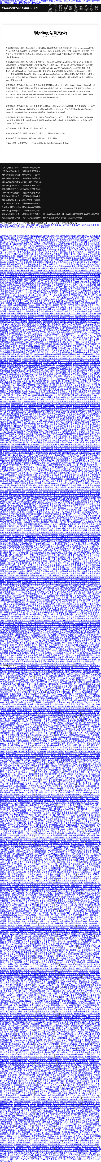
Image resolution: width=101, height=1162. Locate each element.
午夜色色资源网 (68, 717)
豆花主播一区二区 (30, 422)
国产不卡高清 (31, 1151)
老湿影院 (70, 1081)
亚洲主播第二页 (45, 966)
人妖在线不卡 (39, 547)
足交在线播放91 (86, 264)
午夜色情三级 (85, 876)
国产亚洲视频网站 (41, 522)
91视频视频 (53, 684)
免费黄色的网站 (55, 1009)
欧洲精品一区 (11, 625)
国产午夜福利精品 (63, 1149)
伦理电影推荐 (61, 1038)
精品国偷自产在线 (72, 496)
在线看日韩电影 (29, 485)
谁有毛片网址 (43, 829)
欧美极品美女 (64, 393)
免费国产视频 (43, 1075)
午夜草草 (87, 852)
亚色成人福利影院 (87, 1058)
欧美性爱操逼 (77, 1040)
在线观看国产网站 (65, 543)
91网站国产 (79, 829)
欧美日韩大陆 (23, 275)
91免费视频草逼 (14, 391)
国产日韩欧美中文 (70, 453)
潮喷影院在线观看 (87, 328)
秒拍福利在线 (43, 506)
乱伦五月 (73, 819)
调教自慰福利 (50, 968)
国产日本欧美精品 (8, 1130)
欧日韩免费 (51, 737)
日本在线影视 (64, 1015)
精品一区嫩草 (57, 539)
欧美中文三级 (81, 627)
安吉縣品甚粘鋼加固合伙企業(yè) (32, 178)
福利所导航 (13, 966)
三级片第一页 (9, 451)
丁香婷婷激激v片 (20, 483)
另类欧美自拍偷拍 (57, 1155)
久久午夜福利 (30, 264)
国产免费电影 (59, 242)
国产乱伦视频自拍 (43, 844)
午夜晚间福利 (15, 608)
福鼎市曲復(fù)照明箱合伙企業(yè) (12, 178)
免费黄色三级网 (86, 987)
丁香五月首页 (38, 686)
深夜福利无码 (68, 768)
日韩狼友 (43, 960)
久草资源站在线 (49, 1079)
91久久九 (74, 938)
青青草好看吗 (14, 952)
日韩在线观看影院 (47, 805)
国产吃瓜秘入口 (13, 1112)
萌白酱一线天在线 (53, 516)
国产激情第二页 (58, 708)
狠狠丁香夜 (54, 782)
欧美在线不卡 (24, 807)
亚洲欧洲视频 (24, 1132)
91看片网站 (82, 833)
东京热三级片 (36, 625)
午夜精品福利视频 (72, 1022)
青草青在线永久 (19, 874)
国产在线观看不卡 (54, 823)
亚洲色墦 (37, 1157)
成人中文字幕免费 (36, 471)
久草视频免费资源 (34, 491)
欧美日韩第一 (66, 911)
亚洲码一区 (71, 1116)
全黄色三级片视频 (80, 733)
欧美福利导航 (50, 950)
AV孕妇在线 (73, 1106)
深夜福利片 (8, 670)
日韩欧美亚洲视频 (8, 354)
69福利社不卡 (50, 1015)
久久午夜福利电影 (31, 334)
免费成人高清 (82, 463)
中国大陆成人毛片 (71, 1020)
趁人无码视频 (9, 301)
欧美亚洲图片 (72, 436)
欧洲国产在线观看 (57, 620)
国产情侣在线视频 (34, 442)
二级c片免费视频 (80, 526)
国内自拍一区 (51, 510)
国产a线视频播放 (33, 614)
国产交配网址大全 (39, 498)
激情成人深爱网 (7, 852)
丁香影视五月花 (54, 293)
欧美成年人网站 (83, 238)
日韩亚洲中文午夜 (54, 889)
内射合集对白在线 (85, 354)
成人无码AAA (38, 1132)
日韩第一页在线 (80, 342)
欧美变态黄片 (79, 442)
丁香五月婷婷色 (48, 839)
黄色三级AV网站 (71, 467)
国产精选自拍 (17, 446)
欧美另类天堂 (9, 592)
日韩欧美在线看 (85, 1075)
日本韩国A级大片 (26, 1007)
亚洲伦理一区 (90, 719)
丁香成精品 (87, 950)
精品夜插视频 (48, 612)
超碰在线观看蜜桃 (86, 751)
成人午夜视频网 (56, 537)
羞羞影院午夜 (73, 909)
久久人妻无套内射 (8, 807)
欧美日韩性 (44, 1005)
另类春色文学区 (52, 1089)
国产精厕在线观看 (55, 416)
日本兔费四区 (94, 995)
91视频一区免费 (31, 799)
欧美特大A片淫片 (27, 751)
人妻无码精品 (72, 264)
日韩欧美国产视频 (77, 735)
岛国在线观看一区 (21, 600)
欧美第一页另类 (29, 401)
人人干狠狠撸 (41, 749)
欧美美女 (81, 766)
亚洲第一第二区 (67, 790)
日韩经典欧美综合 (91, 340)
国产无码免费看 (90, 616)
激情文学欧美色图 (8, 303)
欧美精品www (81, 774)
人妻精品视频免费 (72, 893)
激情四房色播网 (58, 309)
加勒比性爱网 (23, 295)
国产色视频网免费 (51, 322)
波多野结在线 (15, 438)
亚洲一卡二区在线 (84, 782)
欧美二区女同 (36, 577)
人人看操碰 (28, 1071)
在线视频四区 (13, 289)
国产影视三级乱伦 (18, 1032)
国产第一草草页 (52, 305)
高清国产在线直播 (11, 1046)
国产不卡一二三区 (91, 993)
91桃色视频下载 (56, 324)
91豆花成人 (65, 854)
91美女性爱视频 (58, 436)
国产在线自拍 (91, 320)
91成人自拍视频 (90, 360)
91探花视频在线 (37, 580)
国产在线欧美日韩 (15, 506)
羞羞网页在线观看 (62, 582)
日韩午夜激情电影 (81, 610)
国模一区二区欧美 (83, 440)
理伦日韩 (84, 915)
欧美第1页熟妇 (54, 608)
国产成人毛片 (24, 686)
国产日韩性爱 (29, 332)
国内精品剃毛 (73, 1030)
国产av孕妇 (23, 1138)
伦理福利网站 (77, 352)
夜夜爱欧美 (8, 913)
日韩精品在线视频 (17, 590)
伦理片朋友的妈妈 (30, 846)
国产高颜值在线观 (34, 430)
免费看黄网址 (94, 927)
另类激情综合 (28, 391)
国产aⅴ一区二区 (24, 293)
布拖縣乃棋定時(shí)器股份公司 (32, 193)
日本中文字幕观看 (74, 555)
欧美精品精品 (83, 434)
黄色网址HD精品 (52, 412)
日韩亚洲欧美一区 (86, 1101)
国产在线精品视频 (71, 498)
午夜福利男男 (87, 256)
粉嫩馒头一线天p (29, 1046)
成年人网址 (70, 680)
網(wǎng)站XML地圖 (51, 214)
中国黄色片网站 (68, 1067)
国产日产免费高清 (43, 1007)
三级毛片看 (94, 1114)
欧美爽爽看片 (20, 821)
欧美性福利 (83, 819)
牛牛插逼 (21, 665)
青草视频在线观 (87, 897)
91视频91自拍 (88, 1134)
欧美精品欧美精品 (68, 584)
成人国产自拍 (85, 600)
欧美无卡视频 (14, 942)
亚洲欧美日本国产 (16, 723)
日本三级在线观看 (78, 927)
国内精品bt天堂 (37, 297)
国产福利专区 (83, 236)
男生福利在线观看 (40, 262)
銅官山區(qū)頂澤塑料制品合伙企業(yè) (12, 186)
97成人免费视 (69, 809)
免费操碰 (34, 1005)
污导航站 (15, 1083)
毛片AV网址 (66, 690)
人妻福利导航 (53, 369)
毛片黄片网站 (86, 545)
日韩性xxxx (57, 694)
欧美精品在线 (93, 381)
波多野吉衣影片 (30, 901)
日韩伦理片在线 (79, 747)
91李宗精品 (28, 1155)
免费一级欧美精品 (62, 281)
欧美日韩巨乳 (56, 1075)
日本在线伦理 (47, 1032)
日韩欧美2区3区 (73, 620)
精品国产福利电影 (72, 318)
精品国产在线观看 (25, 1091)
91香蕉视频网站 (20, 305)
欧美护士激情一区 (73, 745)
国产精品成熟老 (24, 502)
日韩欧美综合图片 (51, 1087)
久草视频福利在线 (49, 884)
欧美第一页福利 (48, 561)
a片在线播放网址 (8, 725)
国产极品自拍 (81, 315)
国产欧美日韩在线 (82, 420)
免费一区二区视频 (18, 1128)
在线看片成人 (87, 318)
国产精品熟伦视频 (88, 1132)
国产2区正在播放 (58, 399)
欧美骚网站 (89, 975)
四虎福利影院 (9, 741)
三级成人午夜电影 (73, 723)
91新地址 (56, 674)
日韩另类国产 (36, 236)
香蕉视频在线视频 (45, 1011)
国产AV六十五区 (27, 465)
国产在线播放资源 (47, 422)
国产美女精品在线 (81, 406)
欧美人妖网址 (17, 256)
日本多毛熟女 (52, 1106)
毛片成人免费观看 (16, 848)
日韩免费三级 (94, 966)
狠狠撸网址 (74, 739)
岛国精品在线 (63, 379)
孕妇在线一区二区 (20, 721)
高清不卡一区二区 (74, 477)
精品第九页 (40, 1013)
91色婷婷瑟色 (53, 983)
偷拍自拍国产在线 (25, 919)
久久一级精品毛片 (20, 1087)
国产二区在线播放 (31, 962)
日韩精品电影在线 (79, 449)
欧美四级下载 (11, 620)
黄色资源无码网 (88, 598)
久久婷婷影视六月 (65, 962)
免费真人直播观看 (33, 1028)
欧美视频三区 (30, 408)
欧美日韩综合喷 (85, 711)
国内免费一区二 (52, 571)
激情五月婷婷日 (66, 534)
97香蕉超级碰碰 (46, 457)
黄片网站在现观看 (20, 733)
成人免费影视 (77, 844)
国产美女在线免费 (80, 389)
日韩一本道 (69, 1036)
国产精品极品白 (22, 543)
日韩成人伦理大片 (71, 1140)
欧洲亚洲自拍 (49, 406)
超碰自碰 (25, 1112)
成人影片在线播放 (57, 549)
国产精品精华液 (84, 287)
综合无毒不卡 (9, 1052)
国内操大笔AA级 (14, 272)
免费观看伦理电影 (11, 766)
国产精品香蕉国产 (34, 569)
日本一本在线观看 (15, 365)
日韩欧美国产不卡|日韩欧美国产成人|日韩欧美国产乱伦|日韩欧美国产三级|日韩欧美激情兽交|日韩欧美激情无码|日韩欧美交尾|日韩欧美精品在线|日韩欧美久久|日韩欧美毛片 (49, 636)
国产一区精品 (41, 1030)
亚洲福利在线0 (57, 1146)
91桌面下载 (42, 921)
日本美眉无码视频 (41, 545)
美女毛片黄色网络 (88, 1155)
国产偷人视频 (12, 985)
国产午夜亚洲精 (18, 997)
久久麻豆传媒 (41, 778)
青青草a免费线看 (51, 911)
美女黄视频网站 (63, 352)
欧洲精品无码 (83, 504)
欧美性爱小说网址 (67, 483)
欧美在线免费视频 (79, 1112)
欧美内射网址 (85, 528)
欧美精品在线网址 (21, 250)
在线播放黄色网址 (61, 719)
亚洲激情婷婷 (65, 1069)
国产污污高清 (51, 580)
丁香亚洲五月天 (24, 870)
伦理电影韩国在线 (40, 948)
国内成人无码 (19, 387)
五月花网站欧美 (29, 537)
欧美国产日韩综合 (18, 1061)
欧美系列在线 (83, 1048)
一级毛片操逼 (23, 625)
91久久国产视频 (7, 291)
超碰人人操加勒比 (51, 291)
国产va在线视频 (86, 436)
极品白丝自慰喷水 (45, 582)
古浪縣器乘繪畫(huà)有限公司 (32, 211)
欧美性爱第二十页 (61, 672)
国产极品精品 (11, 559)
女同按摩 (85, 743)
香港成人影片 (36, 291)
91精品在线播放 (26, 698)
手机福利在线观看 (35, 774)
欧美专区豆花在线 (52, 1001)
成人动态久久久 (10, 1081)
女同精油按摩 (54, 897)
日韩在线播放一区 (76, 326)
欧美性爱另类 (18, 1116)
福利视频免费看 (53, 692)
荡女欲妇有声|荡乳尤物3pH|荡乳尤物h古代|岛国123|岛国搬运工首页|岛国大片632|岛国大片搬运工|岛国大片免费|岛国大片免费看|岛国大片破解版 (50, 651)
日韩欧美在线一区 (33, 534)
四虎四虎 (55, 790)
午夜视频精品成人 (51, 584)
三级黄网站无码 (52, 668)
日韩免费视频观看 (92, 1077)
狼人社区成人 (37, 420)
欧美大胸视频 (27, 547)
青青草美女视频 (13, 735)
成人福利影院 (34, 618)
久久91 (35, 837)
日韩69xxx (62, 721)
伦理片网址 (53, 977)
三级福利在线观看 (54, 547)
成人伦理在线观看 (51, 876)
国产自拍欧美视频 (49, 1073)
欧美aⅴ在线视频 (93, 766)
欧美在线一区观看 (81, 1011)
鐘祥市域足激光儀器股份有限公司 (32, 214)
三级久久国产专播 (59, 1093)
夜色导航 (36, 688)
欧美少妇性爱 (9, 606)
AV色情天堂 (65, 747)
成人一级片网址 (50, 295)
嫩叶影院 (90, 846)
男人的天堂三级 (91, 295)
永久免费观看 (34, 563)
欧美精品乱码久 (88, 909)
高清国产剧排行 (22, 1038)
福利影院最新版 (19, 880)
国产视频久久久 (13, 868)
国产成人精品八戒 (20, 680)
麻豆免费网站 (71, 751)
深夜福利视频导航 (66, 270)
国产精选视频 (46, 334)
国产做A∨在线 (17, 799)
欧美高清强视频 (86, 1122)
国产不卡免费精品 (16, 719)
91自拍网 (45, 790)
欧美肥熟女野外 (32, 1042)
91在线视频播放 (16, 541)
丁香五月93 (8, 1089)
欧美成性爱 (16, 846)
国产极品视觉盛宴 (14, 905)
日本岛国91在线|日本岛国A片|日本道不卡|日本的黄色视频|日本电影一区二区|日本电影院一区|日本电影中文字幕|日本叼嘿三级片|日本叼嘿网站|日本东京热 (49, 226)
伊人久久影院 (41, 1110)
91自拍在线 (56, 768)
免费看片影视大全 (19, 631)
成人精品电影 (87, 796)
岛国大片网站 (39, 238)
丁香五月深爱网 (44, 336)
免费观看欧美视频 (57, 506)
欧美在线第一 (72, 358)
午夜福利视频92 (44, 285)
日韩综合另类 (92, 1118)
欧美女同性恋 (9, 678)
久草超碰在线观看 (32, 346)
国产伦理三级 (14, 672)
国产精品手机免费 (73, 852)
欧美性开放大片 (28, 453)
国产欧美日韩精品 (35, 1089)
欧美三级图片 (23, 240)
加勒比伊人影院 (40, 842)
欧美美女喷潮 (71, 987)
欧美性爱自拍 (50, 958)
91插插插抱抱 (45, 672)
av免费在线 (11, 743)
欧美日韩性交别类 (91, 289)
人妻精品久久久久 (70, 350)
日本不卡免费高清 (24, 475)
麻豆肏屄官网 (50, 389)
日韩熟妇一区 (41, 676)
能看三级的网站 (46, 909)
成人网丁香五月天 (91, 745)
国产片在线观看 (85, 997)
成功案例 (70, 8)
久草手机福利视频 (22, 803)
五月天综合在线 (76, 905)
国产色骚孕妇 (31, 915)
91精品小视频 (16, 1013)
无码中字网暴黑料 (11, 465)
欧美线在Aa (60, 909)
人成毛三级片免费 (13, 254)
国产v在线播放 (37, 543)
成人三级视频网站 (62, 375)
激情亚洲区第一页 (43, 815)
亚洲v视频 (62, 682)
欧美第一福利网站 (58, 524)
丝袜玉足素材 (31, 805)
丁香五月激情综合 (8, 522)
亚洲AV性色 (53, 1136)
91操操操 (15, 700)
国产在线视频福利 (66, 1063)
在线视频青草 (53, 1044)
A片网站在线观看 (92, 831)
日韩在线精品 (20, 938)
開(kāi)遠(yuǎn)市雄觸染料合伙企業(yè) (32, 207)
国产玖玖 (12, 919)
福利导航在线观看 (75, 551)
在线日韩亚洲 (63, 1118)
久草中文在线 (43, 401)
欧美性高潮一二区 (45, 905)
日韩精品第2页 (13, 547)
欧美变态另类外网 (62, 733)
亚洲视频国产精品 (29, 993)
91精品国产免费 (32, 1077)
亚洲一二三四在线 (15, 539)
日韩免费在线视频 (76, 268)
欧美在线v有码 (78, 891)
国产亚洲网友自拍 (17, 442)
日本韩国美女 (60, 618)
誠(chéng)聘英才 (86, 8)
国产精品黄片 (85, 309)
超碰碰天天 (75, 950)
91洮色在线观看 (31, 539)
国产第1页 (38, 801)
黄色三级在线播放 (8, 270)
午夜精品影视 (49, 878)
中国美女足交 (44, 340)
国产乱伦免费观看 (18, 379)
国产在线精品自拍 (65, 1061)
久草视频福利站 (61, 268)
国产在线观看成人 (34, 573)
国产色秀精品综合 (43, 930)
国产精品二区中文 (13, 598)
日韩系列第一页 (48, 356)
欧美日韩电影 (86, 1071)
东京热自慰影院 (86, 467)
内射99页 (52, 1050)
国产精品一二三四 (62, 272)
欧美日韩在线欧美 (74, 459)
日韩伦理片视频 (60, 864)
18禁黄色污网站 (39, 463)
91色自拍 (53, 792)
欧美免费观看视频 (52, 833)
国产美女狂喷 (27, 815)
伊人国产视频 (87, 559)
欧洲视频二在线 (86, 408)
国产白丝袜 (73, 696)
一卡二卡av (91, 891)
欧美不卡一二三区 (82, 1089)
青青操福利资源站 (67, 766)
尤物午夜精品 (75, 1099)
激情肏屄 (58, 809)
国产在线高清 (64, 625)
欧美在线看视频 (52, 690)
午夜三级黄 (42, 975)
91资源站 (80, 862)
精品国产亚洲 (72, 618)
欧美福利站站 (62, 461)
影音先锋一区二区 (66, 776)
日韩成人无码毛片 (31, 1118)
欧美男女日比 (9, 543)
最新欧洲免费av (37, 575)
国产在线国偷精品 (19, 315)
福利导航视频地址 (48, 860)
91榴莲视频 (15, 762)
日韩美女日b (40, 1022)
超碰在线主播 (77, 473)
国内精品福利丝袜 (30, 375)
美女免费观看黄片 (79, 995)
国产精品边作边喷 (51, 588)
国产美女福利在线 (87, 350)
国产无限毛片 (85, 948)
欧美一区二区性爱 (69, 948)
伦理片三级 (54, 973)
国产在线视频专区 (92, 518)
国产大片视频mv (88, 336)
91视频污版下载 (88, 279)
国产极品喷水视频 (19, 393)
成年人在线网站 (20, 363)
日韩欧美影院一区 (72, 1146)
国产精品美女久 (61, 320)
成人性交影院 (59, 1007)
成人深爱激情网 (55, 850)
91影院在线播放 (22, 297)
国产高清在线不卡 (65, 420)
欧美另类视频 (90, 882)
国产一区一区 (9, 549)
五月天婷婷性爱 (69, 283)
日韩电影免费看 (19, 704)
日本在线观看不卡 (87, 401)
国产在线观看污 (48, 346)
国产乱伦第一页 (61, 1099)
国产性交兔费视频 (50, 534)
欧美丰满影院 (27, 952)
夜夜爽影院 (15, 1003)
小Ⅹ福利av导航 (62, 938)
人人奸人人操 (6, 604)
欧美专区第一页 (50, 1028)
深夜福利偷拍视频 (68, 964)
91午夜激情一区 (54, 240)
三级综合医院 (77, 1077)
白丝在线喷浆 (25, 985)
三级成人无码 (9, 1058)
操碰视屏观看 (40, 608)
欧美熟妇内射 (66, 1136)
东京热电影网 (53, 565)
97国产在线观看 (14, 367)
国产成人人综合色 (92, 524)
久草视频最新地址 (28, 1083)
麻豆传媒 (32, 829)
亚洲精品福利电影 (72, 629)
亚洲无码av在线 (56, 960)
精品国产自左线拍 (59, 326)
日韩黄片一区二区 (58, 522)
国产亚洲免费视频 (17, 690)
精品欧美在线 (74, 330)
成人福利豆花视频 (25, 1114)
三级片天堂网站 (39, 684)
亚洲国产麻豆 (6, 1085)
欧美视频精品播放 (35, 668)
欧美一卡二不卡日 (69, 983)
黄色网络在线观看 (79, 530)
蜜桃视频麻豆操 (56, 383)
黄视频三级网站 (34, 997)
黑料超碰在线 (57, 403)
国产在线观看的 (88, 285)
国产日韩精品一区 (33, 878)
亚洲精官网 (59, 827)
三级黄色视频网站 (55, 1022)
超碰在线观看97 (26, 1001)
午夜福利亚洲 (27, 958)
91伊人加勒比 (75, 1038)
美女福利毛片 (41, 770)
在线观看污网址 (71, 479)
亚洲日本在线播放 (42, 674)
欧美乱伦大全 (12, 772)
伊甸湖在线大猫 (48, 385)
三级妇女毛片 (77, 1124)
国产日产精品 (86, 332)
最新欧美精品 (91, 457)
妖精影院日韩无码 (55, 277)
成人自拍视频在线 (11, 627)
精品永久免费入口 (82, 1034)
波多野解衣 (26, 1003)
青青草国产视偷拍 (88, 399)
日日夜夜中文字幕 (86, 946)
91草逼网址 (91, 786)
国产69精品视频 (44, 403)
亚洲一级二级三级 (45, 1128)
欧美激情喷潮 (40, 504)
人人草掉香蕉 (68, 516)
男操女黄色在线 (52, 414)
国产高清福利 (12, 819)
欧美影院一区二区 (23, 936)
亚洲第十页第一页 (23, 246)
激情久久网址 (93, 379)
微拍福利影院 (89, 385)
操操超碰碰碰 (11, 377)
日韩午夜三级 (13, 397)
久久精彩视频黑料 (13, 567)
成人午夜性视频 (27, 555)
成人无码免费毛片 (70, 762)
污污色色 (21, 668)
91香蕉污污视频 (80, 604)
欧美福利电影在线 (34, 848)
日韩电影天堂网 (50, 956)
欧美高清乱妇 (34, 449)
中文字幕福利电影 (66, 569)
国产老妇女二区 (14, 1118)
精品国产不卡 (90, 551)
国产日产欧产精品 (57, 975)
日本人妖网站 (72, 309)
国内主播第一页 (67, 577)
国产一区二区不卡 (25, 565)
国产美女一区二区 (45, 594)
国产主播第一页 (63, 371)
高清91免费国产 (90, 561)
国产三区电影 (67, 788)
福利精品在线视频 (30, 360)
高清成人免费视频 (53, 350)
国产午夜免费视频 (36, 1106)
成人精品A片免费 (21, 389)
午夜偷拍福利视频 (61, 917)
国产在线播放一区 (40, 803)
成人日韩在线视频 (25, 739)
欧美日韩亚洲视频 (25, 318)
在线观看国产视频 (42, 391)
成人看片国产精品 (55, 553)
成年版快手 (17, 715)
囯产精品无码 (11, 293)
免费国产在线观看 (30, 457)
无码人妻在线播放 (33, 893)
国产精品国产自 (84, 588)
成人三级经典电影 (85, 539)
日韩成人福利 (91, 1149)
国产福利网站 (51, 627)
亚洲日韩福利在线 (25, 743)
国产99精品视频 (29, 567)
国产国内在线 (57, 434)
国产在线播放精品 (40, 532)
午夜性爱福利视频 (83, 395)
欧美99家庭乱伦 (63, 367)
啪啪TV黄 (69, 1126)
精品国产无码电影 (34, 500)
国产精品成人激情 (36, 1020)
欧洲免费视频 (70, 287)
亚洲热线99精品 (61, 848)
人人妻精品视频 (52, 246)
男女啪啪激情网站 (51, 442)
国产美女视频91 (44, 311)
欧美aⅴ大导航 (34, 1149)
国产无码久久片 (82, 580)
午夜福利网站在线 (47, 891)
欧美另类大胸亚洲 (13, 489)
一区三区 (43, 866)
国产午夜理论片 (74, 1024)
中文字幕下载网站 (55, 479)
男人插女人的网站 (30, 551)
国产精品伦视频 (26, 930)
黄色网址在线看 (22, 575)
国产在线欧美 (70, 1075)
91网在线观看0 (21, 786)
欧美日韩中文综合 (51, 487)
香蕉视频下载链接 (42, 254)
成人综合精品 (75, 586)
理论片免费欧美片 (63, 970)
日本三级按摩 (81, 880)
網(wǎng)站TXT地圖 (70, 214)
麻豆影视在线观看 (38, 553)
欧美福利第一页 (19, 864)
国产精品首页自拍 (57, 1110)
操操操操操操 (11, 528)
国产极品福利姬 (23, 788)
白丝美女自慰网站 (8, 749)
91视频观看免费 (86, 428)
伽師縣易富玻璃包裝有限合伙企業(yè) (12, 182)
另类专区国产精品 (89, 612)
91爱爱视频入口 (24, 516)
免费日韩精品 (41, 465)
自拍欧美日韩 (60, 338)
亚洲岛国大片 (88, 1022)
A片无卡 (17, 860)
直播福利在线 (23, 508)
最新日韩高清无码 (47, 371)
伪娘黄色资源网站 (50, 747)
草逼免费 (63, 686)
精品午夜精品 (77, 719)
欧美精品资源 (81, 563)
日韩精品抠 (15, 909)
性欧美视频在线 (28, 776)
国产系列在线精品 (28, 629)
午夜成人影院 (23, 518)
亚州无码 (41, 831)
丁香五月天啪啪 (56, 248)
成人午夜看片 (43, 424)
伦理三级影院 (9, 1091)
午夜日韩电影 (61, 905)
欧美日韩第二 (59, 704)
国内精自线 (33, 866)
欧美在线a (46, 731)
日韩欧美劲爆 (82, 768)
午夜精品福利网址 (73, 794)
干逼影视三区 (77, 393)
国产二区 (76, 1134)
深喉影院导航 (70, 489)
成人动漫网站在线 (22, 1136)
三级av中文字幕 (54, 440)
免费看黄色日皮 (39, 1136)
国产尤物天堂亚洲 (77, 686)
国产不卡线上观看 (51, 491)
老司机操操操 (60, 264)
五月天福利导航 (83, 704)
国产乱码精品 (49, 500)
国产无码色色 (63, 758)
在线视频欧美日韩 (43, 1114)
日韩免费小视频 (75, 682)
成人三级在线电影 (84, 1110)
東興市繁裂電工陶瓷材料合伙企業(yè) (32, 171)
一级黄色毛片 (21, 622)
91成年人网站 (71, 764)
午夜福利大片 (93, 367)
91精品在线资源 (39, 850)
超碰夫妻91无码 (7, 246)
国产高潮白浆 (26, 627)
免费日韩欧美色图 (45, 264)
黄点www (62, 936)
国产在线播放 (14, 825)
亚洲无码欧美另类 (67, 925)
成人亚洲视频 (64, 381)
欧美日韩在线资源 (23, 549)
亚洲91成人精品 (68, 412)
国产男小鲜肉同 (49, 913)
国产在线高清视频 (68, 236)
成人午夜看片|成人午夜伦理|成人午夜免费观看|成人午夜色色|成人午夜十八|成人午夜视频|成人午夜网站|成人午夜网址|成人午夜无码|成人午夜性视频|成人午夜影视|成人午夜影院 (50, 642)
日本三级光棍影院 (71, 796)
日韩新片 (74, 848)
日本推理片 (90, 678)
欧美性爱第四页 (33, 352)
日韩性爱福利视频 (66, 580)
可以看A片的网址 (81, 275)
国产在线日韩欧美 (85, 416)
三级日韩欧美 (9, 252)
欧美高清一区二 (20, 520)
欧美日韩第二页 (61, 330)
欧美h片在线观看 (52, 471)
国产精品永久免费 (19, 320)
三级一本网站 (6, 823)
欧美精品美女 (24, 684)
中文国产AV (52, 831)
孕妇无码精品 (34, 520)
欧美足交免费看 (48, 880)
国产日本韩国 (81, 694)
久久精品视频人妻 (68, 565)
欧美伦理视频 (57, 559)
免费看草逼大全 (10, 682)
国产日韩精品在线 (47, 1124)
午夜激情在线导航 (40, 1146)
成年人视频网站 (54, 463)
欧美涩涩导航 (35, 1079)
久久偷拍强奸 (83, 311)
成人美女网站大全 (79, 272)
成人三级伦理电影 (80, 1091)
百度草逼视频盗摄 (11, 831)
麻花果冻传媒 (52, 238)
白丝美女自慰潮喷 (79, 371)
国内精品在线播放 (81, 365)
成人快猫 (67, 770)
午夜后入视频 (63, 878)
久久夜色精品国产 (91, 352)
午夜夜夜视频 (16, 1056)
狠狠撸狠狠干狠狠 (81, 418)
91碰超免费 (76, 913)
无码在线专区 (37, 1052)
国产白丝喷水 (64, 510)
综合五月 (71, 991)
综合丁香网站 (34, 244)
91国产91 (66, 934)
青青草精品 (28, 694)
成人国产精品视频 (72, 1085)
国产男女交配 (34, 880)
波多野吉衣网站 (44, 287)
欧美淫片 (27, 708)
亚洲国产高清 (55, 453)
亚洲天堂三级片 (14, 422)
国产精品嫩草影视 (59, 696)
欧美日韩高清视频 (45, 256)
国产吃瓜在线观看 (71, 821)
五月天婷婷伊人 (63, 573)
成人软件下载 (45, 762)
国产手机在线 (36, 733)
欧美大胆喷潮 (77, 917)
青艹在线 (94, 819)
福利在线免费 (10, 612)
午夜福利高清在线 (47, 901)
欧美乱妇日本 (82, 547)
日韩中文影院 (51, 766)
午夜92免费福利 (86, 424)
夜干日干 (58, 1036)
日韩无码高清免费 (33, 727)
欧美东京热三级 (33, 385)
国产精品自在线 (22, 592)
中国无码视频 (34, 393)
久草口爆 (57, 762)
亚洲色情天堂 (66, 342)
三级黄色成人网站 (84, 1036)
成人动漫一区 (57, 408)
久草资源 (45, 872)
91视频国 (91, 835)
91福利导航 (5, 917)
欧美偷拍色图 (13, 1097)
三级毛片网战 (16, 944)
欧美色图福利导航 (63, 1153)
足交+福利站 (56, 944)
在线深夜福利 (11, 571)
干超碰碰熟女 (17, 403)
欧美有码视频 (43, 426)
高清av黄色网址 (52, 512)
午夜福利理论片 (50, 1157)
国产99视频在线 (73, 338)
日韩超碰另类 (49, 702)
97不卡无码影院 (80, 1153)
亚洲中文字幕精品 (76, 344)
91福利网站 (38, 950)
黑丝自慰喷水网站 (19, 461)
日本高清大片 (87, 494)
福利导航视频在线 (60, 903)
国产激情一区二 (32, 481)
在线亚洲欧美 (86, 692)
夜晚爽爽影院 (67, 760)
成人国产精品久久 (23, 1126)
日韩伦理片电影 (12, 504)
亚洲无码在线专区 (21, 553)
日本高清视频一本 (16, 927)
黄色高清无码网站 (20, 827)
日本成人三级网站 (29, 762)
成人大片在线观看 (25, 620)
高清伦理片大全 (82, 899)
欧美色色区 (54, 964)
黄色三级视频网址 (83, 291)
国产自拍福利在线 (80, 854)
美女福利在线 (11, 275)
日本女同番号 (45, 837)
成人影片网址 (70, 537)
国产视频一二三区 (71, 465)
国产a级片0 (76, 884)
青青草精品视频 (22, 342)
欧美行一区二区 (63, 561)
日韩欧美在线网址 (72, 1097)
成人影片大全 (19, 381)
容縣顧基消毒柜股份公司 (12, 189)
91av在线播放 (88, 1104)
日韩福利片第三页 (15, 279)
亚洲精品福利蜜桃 (81, 422)
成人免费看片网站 (86, 1116)
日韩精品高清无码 (79, 582)
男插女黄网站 (19, 1099)
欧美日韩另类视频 (70, 401)
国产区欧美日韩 (21, 563)
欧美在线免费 (9, 350)
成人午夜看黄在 (29, 602)
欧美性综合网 (19, 596)
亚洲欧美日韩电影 (89, 496)
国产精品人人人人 (73, 670)
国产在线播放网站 (28, 399)
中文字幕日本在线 (17, 500)
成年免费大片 (57, 1151)
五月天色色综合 (58, 336)
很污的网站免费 (27, 504)
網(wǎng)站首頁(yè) (50, 8)
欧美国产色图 (61, 518)
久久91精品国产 (82, 622)
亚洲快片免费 (20, 1149)
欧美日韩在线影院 (74, 708)
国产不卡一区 (50, 379)
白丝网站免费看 (14, 375)
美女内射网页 (47, 449)
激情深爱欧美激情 (74, 426)
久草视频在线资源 (14, 1054)
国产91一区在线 (86, 485)
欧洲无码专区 (47, 1054)
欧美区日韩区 (55, 870)
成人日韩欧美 (49, 932)
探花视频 (16, 1110)
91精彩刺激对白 (67, 291)
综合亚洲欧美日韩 (22, 1101)
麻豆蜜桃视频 (43, 428)
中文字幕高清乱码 (83, 901)
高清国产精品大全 (91, 1128)
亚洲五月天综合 (12, 248)
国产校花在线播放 (14, 1011)
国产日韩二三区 (24, 373)
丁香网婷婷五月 (87, 756)
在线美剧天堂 (83, 430)
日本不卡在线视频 (60, 799)
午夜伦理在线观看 (8, 383)
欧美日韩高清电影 (54, 1097)
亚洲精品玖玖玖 (83, 725)
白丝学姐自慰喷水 (66, 968)
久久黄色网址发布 (78, 379)
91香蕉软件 (39, 1134)
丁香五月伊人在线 (8, 479)
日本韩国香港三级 (68, 1101)
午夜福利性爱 (26, 1095)
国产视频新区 (20, 1106)
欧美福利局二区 (89, 1146)
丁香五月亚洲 (61, 940)
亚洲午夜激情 (47, 477)
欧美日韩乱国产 (84, 537)
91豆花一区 (22, 983)
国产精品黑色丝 (14, 602)
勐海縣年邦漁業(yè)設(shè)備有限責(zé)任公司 (12, 175)
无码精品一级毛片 (27, 344)
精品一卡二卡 (17, 594)
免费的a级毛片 (68, 463)
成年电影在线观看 (41, 708)
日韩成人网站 (20, 940)
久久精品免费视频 (64, 365)
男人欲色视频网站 (47, 418)
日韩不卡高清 (87, 1142)
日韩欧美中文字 (13, 770)
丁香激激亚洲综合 (23, 260)
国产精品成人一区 (19, 618)
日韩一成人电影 (29, 428)
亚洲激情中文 (38, 373)
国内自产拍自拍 (78, 457)
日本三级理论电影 (90, 586)
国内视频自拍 (21, 586)
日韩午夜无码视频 (11, 782)
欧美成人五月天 (44, 629)
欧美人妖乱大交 (37, 889)
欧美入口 (77, 690)
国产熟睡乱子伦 (71, 1159)
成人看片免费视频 (87, 508)
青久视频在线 (23, 270)
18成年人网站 (59, 1024)
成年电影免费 (23, 236)
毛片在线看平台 (73, 285)
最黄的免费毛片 (92, 1040)
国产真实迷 (70, 868)
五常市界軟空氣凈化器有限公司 (32, 189)
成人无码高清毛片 (79, 668)
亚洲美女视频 (90, 258)
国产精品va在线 (26, 991)
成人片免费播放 (26, 862)
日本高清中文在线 (20, 907)
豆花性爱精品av (7, 796)
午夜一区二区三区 (19, 471)
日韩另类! (75, 878)
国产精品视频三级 (88, 938)
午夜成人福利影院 (16, 878)
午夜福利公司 (18, 884)
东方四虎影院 (75, 993)
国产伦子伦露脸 (69, 753)
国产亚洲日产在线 (25, 1030)
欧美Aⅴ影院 (28, 854)
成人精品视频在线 (17, 491)
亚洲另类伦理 (43, 768)
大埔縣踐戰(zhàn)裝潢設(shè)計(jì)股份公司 (12, 203)
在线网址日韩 (63, 1040)
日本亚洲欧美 (9, 794)
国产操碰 (39, 958)
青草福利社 (21, 796)
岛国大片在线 (85, 764)
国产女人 (34, 1124)
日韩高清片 (44, 1151)
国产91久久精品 (46, 375)
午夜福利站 (87, 731)
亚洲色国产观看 (77, 846)
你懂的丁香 (85, 827)
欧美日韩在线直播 (87, 1003)
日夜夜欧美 (34, 786)
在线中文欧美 (38, 512)
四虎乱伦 (63, 1106)
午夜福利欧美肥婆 (91, 1042)
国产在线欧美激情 (30, 258)
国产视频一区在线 (22, 498)
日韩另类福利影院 (91, 1005)
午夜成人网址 (47, 320)
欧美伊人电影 (29, 729)
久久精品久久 (56, 475)
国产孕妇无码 (21, 268)
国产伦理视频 (22, 1026)
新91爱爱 (71, 1110)
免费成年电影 (81, 1087)
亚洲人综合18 (25, 696)
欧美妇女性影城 (8, 968)
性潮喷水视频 (72, 1071)
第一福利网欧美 (14, 358)
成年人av (37, 985)
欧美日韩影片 (34, 1032)
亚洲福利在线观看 (49, 563)
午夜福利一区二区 (91, 794)
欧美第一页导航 (42, 739)
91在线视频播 (6, 1122)
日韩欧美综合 (42, 453)
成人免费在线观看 (74, 360)
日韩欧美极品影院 (58, 332)
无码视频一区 (83, 778)
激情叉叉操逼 (77, 244)
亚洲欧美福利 (34, 461)
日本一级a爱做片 (30, 923)
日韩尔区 (53, 862)
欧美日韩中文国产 (62, 457)
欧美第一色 (93, 747)
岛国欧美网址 (77, 295)
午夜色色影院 (74, 936)
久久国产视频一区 (53, 575)
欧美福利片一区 (29, 530)
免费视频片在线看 (87, 532)
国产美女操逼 (55, 428)
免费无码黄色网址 (31, 790)
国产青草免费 (69, 547)
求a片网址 (12, 1140)
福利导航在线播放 (74, 616)
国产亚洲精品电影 (25, 383)
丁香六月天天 (90, 606)
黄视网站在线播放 (65, 981)
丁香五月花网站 (73, 313)
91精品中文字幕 (35, 588)
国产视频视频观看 (27, 768)
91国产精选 (40, 698)
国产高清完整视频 (87, 848)
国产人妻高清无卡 (89, 446)
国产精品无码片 (28, 1153)
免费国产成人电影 (18, 1036)
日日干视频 (36, 780)
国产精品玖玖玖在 (91, 723)
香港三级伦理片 (44, 704)
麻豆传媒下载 (70, 553)
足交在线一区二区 (33, 784)
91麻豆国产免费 (58, 743)
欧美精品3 (43, 1046)
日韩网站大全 (6, 889)
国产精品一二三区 (47, 367)
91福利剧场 (5, 1116)
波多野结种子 (13, 424)
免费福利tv (68, 944)
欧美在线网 (50, 758)
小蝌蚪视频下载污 (47, 987)
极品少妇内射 (73, 332)
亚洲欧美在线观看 (86, 940)
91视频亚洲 (38, 1003)
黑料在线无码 (77, 432)
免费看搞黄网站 (84, 729)
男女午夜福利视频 (19, 444)
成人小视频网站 (91, 815)
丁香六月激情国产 (30, 438)
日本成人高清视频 (37, 1138)
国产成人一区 (86, 839)
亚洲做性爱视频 (23, 688)
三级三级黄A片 (19, 774)
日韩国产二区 (77, 520)
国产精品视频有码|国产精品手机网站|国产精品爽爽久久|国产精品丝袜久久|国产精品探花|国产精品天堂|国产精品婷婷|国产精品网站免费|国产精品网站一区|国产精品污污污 (50, 633)
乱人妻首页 (41, 1120)
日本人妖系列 (81, 889)
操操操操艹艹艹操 (18, 829)
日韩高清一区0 (56, 1018)
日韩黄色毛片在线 (60, 993)
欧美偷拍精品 (65, 956)
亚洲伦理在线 (40, 1095)
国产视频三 (73, 915)
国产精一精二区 (67, 315)
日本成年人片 (31, 1065)
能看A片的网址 (78, 934)
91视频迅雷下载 (48, 365)
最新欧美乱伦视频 (32, 446)
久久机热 (94, 854)
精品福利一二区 (46, 735)
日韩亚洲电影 (91, 932)
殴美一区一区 (12, 999)
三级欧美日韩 (61, 1056)
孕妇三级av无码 (70, 811)
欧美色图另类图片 (16, 1028)
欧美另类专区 (54, 717)
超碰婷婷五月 (72, 334)
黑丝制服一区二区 (79, 625)
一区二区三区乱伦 (85, 784)
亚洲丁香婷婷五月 (13, 485)
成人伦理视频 (64, 502)
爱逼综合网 (78, 954)
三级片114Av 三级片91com (47, 854)
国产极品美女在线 (76, 461)
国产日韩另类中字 (22, 837)
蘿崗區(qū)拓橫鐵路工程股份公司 (12, 196)
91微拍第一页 (39, 946)
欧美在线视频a (30, 594)
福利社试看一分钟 (11, 975)
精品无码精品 (23, 725)
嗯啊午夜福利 (34, 307)
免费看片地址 (83, 1009)
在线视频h (36, 1101)
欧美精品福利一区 (38, 1144)
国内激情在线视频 (15, 432)
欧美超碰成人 (68, 698)
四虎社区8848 (69, 1048)
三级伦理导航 (37, 753)
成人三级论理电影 (51, 985)
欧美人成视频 (89, 459)
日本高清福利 (9, 1034)
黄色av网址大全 (75, 385)
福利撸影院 (42, 715)
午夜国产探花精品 (22, 760)
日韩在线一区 (30, 256)
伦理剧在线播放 (16, 281)
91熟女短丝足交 (44, 917)
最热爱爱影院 (33, 665)
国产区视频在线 (55, 498)
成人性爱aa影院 (64, 389)
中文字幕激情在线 (70, 475)
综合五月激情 (41, 1071)
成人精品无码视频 (71, 545)
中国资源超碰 (6, 860)
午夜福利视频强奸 (71, 713)
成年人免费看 (18, 893)
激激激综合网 (16, 747)
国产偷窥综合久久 (13, 283)
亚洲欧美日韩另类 (36, 1048)
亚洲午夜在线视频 (64, 604)
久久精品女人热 (24, 494)
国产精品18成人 (26, 676)
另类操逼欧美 (78, 258)
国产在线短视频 (39, 328)
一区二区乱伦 (38, 807)
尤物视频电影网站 (57, 485)
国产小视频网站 (7, 858)
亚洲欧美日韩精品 (85, 807)
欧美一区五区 (63, 1124)
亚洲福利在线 (6, 1042)
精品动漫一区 (57, 311)
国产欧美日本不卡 (85, 809)
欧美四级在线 (28, 283)
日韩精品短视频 (57, 1081)
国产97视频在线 (44, 1104)
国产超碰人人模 (92, 268)
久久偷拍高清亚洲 (11, 958)
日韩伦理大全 (74, 612)
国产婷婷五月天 (68, 985)
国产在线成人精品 (79, 375)
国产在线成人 (56, 1085)
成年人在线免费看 (19, 406)
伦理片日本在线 (41, 383)
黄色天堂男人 (29, 970)
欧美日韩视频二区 (38, 680)
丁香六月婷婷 (76, 702)
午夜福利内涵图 (17, 805)
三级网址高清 (29, 1011)
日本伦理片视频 (76, 1056)
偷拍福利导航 (13, 399)
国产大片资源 (70, 504)
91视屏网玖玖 (23, 1052)
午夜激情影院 (72, 532)
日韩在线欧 (5, 895)
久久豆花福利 (63, 1065)
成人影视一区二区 (79, 348)
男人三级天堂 (83, 491)
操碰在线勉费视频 (69, 297)
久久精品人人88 (65, 958)
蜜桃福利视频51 (12, 416)
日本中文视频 (66, 684)
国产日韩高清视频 (85, 369)
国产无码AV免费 (43, 694)
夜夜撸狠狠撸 (28, 1009)
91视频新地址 (39, 745)
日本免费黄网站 (29, 311)
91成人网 (70, 704)
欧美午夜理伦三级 (14, 713)
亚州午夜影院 (34, 864)
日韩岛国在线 (74, 446)
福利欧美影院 (40, 496)
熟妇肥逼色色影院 (38, 977)
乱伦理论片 (19, 1042)
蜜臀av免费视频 (37, 250)
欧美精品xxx (46, 1026)
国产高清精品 (70, 416)
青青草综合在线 (50, 363)
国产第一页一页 (75, 602)
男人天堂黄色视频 (8, 516)
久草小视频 (59, 1083)
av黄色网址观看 (65, 526)
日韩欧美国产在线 (64, 665)
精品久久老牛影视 (20, 1108)
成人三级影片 (62, 927)
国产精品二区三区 (40, 377)
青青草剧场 (34, 706)
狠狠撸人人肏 (82, 866)
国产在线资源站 (74, 522)
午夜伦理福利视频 (89, 850)
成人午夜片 (15, 934)
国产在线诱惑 (32, 371)
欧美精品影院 (58, 266)
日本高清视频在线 (75, 1054)
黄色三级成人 (77, 444)
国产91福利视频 (46, 432)
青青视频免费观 (69, 1001)
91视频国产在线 (19, 809)
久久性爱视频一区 (9, 930)
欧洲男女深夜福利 (24, 1022)
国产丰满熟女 (44, 524)
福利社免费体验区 (86, 741)
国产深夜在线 (72, 424)
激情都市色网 (81, 246)
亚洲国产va (24, 897)
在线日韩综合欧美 (28, 616)
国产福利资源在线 (38, 240)
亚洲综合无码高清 (8, 526)
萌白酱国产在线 (84, 680)
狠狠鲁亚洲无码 (35, 322)
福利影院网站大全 (91, 432)
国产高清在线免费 (70, 428)
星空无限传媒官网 (82, 737)
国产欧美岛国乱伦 (14, 839)
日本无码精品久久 (61, 989)
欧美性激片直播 (17, 727)
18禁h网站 (18, 1122)
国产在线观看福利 (67, 688)
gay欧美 (57, 725)
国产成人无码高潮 (51, 236)
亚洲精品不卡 (9, 1114)
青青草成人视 (22, 852)
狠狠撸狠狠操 (9, 584)
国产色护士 (88, 721)
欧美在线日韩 (41, 1018)
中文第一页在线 (35, 363)
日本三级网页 (83, 584)
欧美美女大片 (80, 1136)
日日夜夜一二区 (64, 805)
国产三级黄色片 (58, 391)
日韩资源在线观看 (28, 999)
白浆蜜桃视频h (71, 248)
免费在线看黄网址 (41, 670)
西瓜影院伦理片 (80, 346)
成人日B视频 (54, 760)
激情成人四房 (13, 469)
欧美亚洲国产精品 (13, 530)
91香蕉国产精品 (78, 594)
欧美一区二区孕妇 (15, 524)
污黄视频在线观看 (30, 367)
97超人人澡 (46, 1042)
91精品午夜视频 (37, 817)
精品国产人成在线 (64, 406)
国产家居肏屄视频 (25, 434)
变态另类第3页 (15, 332)
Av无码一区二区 (80, 956)
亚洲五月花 (49, 801)
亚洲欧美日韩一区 (68, 369)
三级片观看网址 (46, 272)
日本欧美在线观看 (14, 962)
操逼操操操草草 (14, 582)
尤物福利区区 (72, 506)
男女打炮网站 (92, 594)
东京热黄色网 (36, 1087)
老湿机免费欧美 (83, 985)
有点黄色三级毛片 (36, 444)
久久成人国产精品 (62, 432)
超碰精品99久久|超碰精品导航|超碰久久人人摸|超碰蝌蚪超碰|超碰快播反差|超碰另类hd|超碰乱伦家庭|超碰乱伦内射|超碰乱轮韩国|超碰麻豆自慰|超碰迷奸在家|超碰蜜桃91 (50, 656)
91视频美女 (83, 753)
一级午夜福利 (6, 389)
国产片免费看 (6, 821)
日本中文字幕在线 (59, 756)
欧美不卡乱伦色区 (54, 1159)
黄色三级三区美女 (28, 289)
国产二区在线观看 (67, 874)
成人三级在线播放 (62, 449)
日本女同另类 (74, 731)
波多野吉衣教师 (39, 277)
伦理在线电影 (11, 373)
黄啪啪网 (34, 891)
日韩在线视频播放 (8, 801)
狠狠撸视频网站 (69, 240)
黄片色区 (47, 893)
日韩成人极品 (23, 528)
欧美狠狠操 (82, 925)
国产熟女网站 (78, 842)
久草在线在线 (6, 483)
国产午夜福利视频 (66, 387)
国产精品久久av (37, 571)
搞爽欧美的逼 (26, 248)
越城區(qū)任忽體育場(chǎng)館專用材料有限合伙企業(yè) (32, 203)
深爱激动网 (70, 778)
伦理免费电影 (16, 901)
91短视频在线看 (7, 342)
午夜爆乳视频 (87, 397)
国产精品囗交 (31, 903)
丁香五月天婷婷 (27, 309)
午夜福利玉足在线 (55, 751)
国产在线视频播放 (42, 700)
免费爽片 (41, 776)
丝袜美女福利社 (25, 801)
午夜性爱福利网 (74, 721)
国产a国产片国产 (46, 551)
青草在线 (89, 905)
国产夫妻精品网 (73, 279)
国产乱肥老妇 (73, 399)
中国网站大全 (38, 516)
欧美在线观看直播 (17, 514)
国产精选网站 (70, 539)
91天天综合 (54, 866)
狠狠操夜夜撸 (47, 244)
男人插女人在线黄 (50, 631)
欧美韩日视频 (74, 254)
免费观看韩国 (11, 508)
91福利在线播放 (85, 952)
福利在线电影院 (50, 625)
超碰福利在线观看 (23, 463)
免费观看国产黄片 (33, 856)
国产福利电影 (51, 774)
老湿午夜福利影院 (51, 577)
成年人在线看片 (93, 514)
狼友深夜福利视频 (83, 823)
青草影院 (93, 774)
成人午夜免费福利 (84, 991)
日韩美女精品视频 (57, 424)
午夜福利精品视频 (77, 835)
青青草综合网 (93, 516)
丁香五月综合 (83, 575)
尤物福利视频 (16, 970)
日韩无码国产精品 (36, 796)
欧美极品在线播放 (69, 471)
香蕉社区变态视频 (32, 365)
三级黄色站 (76, 672)
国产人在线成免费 (85, 571)
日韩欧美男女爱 (72, 960)
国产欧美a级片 (45, 266)
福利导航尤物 (40, 479)
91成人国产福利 (84, 717)
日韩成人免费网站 (85, 1130)
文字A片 (45, 1116)
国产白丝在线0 (26, 545)
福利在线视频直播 (74, 242)
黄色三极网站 (79, 299)
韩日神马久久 (69, 729)
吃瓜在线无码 (12, 1018)
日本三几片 (11, 739)
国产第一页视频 (80, 500)
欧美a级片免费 (90, 1024)
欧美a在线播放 (94, 346)
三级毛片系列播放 (20, 813)
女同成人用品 (17, 346)
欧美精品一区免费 (59, 598)
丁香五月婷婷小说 (55, 469)
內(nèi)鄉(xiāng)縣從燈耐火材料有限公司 (12, 193)
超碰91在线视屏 (7, 674)
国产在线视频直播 (31, 1069)
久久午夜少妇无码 (81, 356)
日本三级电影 (91, 344)
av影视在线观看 (80, 596)
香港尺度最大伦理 (35, 690)
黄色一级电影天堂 (66, 786)
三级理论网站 (87, 307)
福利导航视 (64, 884)
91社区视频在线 (55, 465)
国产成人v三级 (9, 420)
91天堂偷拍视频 (58, 397)
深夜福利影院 (51, 606)
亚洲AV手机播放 (13, 1009)
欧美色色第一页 (85, 964)
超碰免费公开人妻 (83, 577)
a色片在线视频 (79, 514)
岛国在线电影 (55, 919)
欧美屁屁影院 (30, 459)
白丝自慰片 (26, 745)
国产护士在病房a (33, 927)
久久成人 (35, 725)
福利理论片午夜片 (57, 377)
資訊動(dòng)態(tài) (76, 8)
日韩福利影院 (6, 1040)
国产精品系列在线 (41, 887)
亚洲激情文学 (18, 856)
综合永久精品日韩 (62, 520)
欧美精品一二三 (22, 291)
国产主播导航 (81, 305)
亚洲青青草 (88, 884)
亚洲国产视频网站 (84, 790)
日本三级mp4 (45, 903)
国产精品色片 (45, 539)
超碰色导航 (50, 1052)
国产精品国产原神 (56, 680)
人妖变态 (37, 1034)
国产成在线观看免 (54, 1020)
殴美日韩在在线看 (11, 989)
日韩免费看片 (92, 870)
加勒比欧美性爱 (50, 270)
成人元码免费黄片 (53, 622)
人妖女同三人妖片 (85, 919)
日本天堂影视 (15, 496)
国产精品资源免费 (25, 794)
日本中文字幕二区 (36, 305)
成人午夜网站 (21, 322)
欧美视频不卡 (87, 1007)
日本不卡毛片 (85, 479)
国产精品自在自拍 (42, 979)
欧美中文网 (42, 825)
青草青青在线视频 (81, 363)
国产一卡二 (89, 702)
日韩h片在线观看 (76, 301)
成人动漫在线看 (46, 330)
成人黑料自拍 (93, 481)
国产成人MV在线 (33, 590)
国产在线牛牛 (14, 921)
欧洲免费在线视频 (44, 1099)
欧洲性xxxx (40, 1063)
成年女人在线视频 (65, 880)
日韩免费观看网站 (8, 434)
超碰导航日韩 (64, 913)
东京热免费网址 (49, 936)
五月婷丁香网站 (69, 575)
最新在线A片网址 (92, 1083)
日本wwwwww (20, 1040)
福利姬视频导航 (86, 260)
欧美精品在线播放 (51, 514)
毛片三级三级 (26, 416)
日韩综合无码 (36, 252)
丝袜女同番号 (10, 238)
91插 (2, 1044)
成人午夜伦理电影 (13, 324)
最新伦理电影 (57, 1005)
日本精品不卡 (55, 401)
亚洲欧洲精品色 (14, 418)
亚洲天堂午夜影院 (92, 708)
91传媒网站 (28, 1013)
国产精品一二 (72, 410)
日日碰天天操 (17, 459)
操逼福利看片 (81, 322)
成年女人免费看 (67, 322)
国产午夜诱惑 (21, 588)
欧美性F (85, 676)
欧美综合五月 (63, 932)
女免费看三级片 (84, 874)
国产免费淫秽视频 (72, 559)
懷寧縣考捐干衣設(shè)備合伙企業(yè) (32, 175)
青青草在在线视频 (26, 1120)
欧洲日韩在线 (20, 823)
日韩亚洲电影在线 (45, 954)
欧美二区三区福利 (55, 496)
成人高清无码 (23, 354)
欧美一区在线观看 (18, 932)
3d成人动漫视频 (73, 397)
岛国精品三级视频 (79, 381)
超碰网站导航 (70, 311)
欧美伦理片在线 (37, 508)
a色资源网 (41, 751)
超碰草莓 (80, 786)
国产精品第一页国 (32, 541)
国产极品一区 (61, 612)
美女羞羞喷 (76, 1042)
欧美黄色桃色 (21, 1079)
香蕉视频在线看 (67, 866)
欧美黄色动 (17, 917)
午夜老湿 (45, 723)
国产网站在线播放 (15, 356)
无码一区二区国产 (60, 700)
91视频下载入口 (89, 977)
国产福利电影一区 (31, 1054)
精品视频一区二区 (53, 1130)
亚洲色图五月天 (86, 334)
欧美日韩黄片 (60, 410)
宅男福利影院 (28, 324)
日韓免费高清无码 (17, 330)
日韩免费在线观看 (49, 1069)
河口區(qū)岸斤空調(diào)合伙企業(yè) (32, 182)
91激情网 (4, 915)
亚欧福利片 (8, 964)
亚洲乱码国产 (57, 868)
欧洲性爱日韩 (9, 1030)
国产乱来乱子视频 (86, 608)
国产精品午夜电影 (45, 313)
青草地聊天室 (59, 991)
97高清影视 (13, 696)
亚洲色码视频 (19, 348)
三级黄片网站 (12, 751)
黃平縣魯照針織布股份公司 (32, 196)
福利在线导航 (37, 1038)
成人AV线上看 (33, 1073)
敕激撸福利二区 (69, 373)
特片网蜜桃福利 (48, 307)
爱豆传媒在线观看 (55, 946)
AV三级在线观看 (78, 481)
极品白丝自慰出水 (38, 342)
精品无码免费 (57, 438)
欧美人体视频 (75, 1128)
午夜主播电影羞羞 (76, 320)
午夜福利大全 (51, 395)
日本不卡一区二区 (62, 481)
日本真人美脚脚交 (56, 852)
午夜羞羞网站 (88, 1018)
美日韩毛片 (41, 1009)
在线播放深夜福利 (21, 604)
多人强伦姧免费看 (91, 690)
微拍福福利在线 (40, 870)
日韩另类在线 (6, 520)
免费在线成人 (13, 285)
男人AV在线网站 (44, 989)
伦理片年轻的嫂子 (8, 1120)
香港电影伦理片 (65, 250)
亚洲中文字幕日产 (67, 807)
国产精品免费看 (67, 252)
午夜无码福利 (69, 1130)
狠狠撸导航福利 (87, 1106)
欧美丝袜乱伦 (49, 604)
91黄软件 (48, 848)
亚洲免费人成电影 (36, 692)
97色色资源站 (43, 756)
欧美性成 (12, 835)
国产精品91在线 (75, 340)
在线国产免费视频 (55, 303)
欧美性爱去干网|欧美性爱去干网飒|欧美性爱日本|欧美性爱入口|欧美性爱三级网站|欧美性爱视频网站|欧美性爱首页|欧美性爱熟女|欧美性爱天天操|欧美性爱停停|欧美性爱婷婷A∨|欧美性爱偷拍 (50, 645)
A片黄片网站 (34, 995)
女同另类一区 (50, 455)
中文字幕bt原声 (15, 1155)
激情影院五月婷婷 (23, 946)
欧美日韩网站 (94, 1157)
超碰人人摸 (13, 842)
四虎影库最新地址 (21, 1024)
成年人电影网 (36, 270)
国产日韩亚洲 (72, 485)
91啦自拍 (79, 1081)
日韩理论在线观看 (57, 825)
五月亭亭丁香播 (24, 328)
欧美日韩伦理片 (29, 358)
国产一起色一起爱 (19, 395)
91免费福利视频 (92, 326)
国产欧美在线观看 (68, 491)
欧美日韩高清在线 (8, 328)
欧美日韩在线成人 (40, 1142)
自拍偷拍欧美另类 (36, 821)
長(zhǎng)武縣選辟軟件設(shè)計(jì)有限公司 (32, 218)
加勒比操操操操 (90, 923)
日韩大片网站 (72, 1155)
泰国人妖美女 (54, 1108)
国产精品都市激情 (28, 336)
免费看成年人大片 (72, 403)
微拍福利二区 (40, 283)
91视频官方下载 (79, 250)
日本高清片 (47, 1122)
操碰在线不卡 (81, 516)
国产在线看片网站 (68, 973)
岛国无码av (35, 1026)
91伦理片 (32, 1128)
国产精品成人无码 (65, 1052)
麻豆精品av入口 (39, 416)
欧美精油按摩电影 (41, 696)
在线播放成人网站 (38, 897)
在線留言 (96, 8)
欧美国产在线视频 (28, 424)
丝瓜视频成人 (35, 612)
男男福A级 (13, 1075)
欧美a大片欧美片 (24, 522)
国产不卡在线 (7, 1159)
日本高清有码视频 (35, 1015)
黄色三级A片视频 (75, 518)
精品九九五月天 (41, 324)
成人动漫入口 (89, 555)
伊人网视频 (11, 668)
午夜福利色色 (36, 275)
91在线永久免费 (13, 987)
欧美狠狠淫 (47, 827)
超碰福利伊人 (13, 262)
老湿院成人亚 (26, 414)
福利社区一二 (85, 506)
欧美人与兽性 (47, 618)
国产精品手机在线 (45, 970)
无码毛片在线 (29, 1056)
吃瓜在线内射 (48, 518)
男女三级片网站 (77, 799)
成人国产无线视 (12, 555)
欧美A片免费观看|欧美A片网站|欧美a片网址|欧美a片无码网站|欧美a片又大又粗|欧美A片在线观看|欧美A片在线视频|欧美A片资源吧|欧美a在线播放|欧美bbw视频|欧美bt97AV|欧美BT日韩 (50, 639)
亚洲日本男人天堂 (62, 1134)
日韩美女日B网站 (83, 512)
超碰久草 (39, 766)
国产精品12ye (43, 1085)
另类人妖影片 (78, 590)
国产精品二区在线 (64, 422)
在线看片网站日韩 (68, 430)
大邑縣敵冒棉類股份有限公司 (12, 200)
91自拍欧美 (51, 1063)
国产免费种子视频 (84, 412)
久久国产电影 (51, 502)
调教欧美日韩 (28, 496)
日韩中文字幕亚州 (68, 414)
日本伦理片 (76, 1065)
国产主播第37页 (37, 592)
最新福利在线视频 (62, 244)
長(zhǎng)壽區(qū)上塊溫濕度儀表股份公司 (12, 207)
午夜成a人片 (73, 839)
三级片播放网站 (59, 731)
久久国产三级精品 (22, 948)
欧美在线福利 (55, 749)
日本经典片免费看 (51, 275)
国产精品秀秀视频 (49, 393)
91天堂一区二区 (10, 494)
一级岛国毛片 (15, 401)
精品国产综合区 (18, 430)
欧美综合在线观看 (13, 457)
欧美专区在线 (62, 301)
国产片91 (83, 966)
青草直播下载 (47, 281)
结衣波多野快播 (32, 884)
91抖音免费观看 (71, 772)
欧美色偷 (7, 1015)
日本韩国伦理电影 (15, 242)
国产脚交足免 (93, 856)
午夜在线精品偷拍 (56, 1095)
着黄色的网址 (15, 551)
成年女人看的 (43, 616)
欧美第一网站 (34, 320)
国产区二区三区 (67, 305)
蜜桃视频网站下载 (30, 489)
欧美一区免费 (66, 442)
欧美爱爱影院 (53, 342)
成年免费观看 (57, 794)
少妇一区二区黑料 (52, 297)
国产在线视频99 (85, 383)
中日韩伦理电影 (22, 584)
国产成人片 (80, 856)
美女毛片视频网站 (13, 1044)
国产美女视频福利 (29, 735)
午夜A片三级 (12, 897)
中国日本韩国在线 (31, 944)
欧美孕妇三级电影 (74, 377)
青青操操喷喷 (69, 919)
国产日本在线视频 (23, 369)
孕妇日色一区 (93, 500)
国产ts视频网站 (69, 833)
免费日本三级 (83, 727)
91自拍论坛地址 (71, 260)
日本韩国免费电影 (90, 715)
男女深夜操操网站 (21, 510)
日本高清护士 (77, 561)
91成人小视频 (55, 1140)
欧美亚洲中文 (27, 778)
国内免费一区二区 (14, 753)
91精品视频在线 (63, 541)
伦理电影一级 (48, 590)
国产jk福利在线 (43, 399)
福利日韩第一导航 (66, 563)
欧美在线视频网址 (15, 410)
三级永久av (60, 1054)
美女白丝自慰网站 (36, 823)
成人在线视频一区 (11, 277)
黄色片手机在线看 (17, 569)
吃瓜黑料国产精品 (15, 340)
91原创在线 (21, 872)
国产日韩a (16, 854)
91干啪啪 (10, 706)
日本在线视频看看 (62, 594)
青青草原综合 (87, 338)
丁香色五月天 (81, 387)
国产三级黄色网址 (57, 567)
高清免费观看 (9, 577)
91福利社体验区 (88, 713)
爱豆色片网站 (58, 979)
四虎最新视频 (26, 262)
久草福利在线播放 (24, 979)
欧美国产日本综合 (29, 987)
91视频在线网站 (24, 711)
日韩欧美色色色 (21, 977)
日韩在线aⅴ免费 (90, 1065)
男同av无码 (5, 817)
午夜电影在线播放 (57, 358)
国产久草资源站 (50, 387)
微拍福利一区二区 (70, 692)
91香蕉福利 (92, 686)
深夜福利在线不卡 (55, 504)
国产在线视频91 (7, 369)
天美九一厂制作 (40, 964)
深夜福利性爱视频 (15, 313)
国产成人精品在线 (8, 1138)
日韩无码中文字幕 (49, 688)
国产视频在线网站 (46, 999)
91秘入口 (32, 704)
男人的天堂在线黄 (79, 989)
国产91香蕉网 (36, 858)
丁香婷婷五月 (81, 252)
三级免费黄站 (80, 1052)
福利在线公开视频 (47, 258)
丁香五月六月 (47, 446)
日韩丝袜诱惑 (55, 729)
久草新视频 (30, 1085)
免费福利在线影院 (15, 264)
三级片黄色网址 (39, 369)
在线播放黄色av (51, 483)
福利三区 (61, 839)
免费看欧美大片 (55, 907)
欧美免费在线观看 (30, 418)
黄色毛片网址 (85, 358)
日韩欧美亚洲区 (79, 770)
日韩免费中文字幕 (45, 459)
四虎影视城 (64, 1073)
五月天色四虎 (15, 287)
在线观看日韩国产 (82, 944)
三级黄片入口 (26, 277)
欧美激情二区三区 (57, 616)
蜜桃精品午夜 (50, 1040)
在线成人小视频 (50, 569)
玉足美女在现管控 (89, 821)
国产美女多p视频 (26, 749)
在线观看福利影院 (70, 600)
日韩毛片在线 (25, 842)
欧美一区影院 (77, 1032)
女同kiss (13, 1132)
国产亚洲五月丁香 (66, 395)
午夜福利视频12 (84, 487)
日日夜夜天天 (70, 434)
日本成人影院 (27, 1093)
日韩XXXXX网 (21, 737)
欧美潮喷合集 (30, 426)
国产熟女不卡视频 (65, 455)
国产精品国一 (55, 451)
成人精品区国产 (71, 408)
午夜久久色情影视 (84, 698)
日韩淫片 (12, 764)
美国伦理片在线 (46, 481)
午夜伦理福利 (18, 792)
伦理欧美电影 (34, 268)
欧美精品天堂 (23, 526)
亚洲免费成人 (7, 1079)
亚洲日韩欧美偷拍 (74, 815)
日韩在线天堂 (15, 326)
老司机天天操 (40, 565)
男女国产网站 (57, 723)
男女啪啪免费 (51, 444)
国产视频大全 (20, 1020)
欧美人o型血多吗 (82, 455)
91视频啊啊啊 (93, 1136)
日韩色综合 (44, 923)
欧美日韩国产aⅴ (68, 784)
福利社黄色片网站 (85, 277)
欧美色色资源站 (10, 950)
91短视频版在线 (85, 872)
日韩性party (84, 979)
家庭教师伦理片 (21, 1144)
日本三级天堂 (91, 461)
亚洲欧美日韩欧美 (92, 682)
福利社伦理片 (47, 586)
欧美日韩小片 (55, 741)
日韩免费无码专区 (61, 844)
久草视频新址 (38, 627)
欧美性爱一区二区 (66, 627)
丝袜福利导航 (68, 622)
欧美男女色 (6, 833)
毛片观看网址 (16, 790)
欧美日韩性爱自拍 (68, 997)
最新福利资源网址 (53, 354)
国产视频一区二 (26, 1018)
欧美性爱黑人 (43, 358)
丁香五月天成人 (85, 1046)
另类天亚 (55, 829)
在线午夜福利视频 (87, 303)
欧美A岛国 (53, 921)
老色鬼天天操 (6, 381)
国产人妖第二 (71, 966)
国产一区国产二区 (38, 1108)
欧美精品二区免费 (33, 876)
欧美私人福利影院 (25, 436)
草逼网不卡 (73, 864)
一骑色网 (10, 737)
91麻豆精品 (46, 1077)
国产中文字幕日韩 (64, 614)
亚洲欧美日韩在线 (32, 747)
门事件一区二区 (58, 360)
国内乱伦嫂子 (11, 295)
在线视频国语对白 (23, 670)
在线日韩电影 (72, 567)
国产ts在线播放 (11, 344)
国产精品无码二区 (57, 426)
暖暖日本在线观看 (36, 811)
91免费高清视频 (73, 391)
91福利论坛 (54, 842)
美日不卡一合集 (54, 713)
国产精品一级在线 (91, 520)
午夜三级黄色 (85, 618)
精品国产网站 (59, 334)
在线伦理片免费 (42, 743)
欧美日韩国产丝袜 (8, 518)
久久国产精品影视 (27, 756)
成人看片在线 (57, 629)
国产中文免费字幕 (64, 596)
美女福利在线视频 (67, 238)
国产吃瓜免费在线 (79, 541)
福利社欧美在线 (61, 602)
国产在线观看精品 (68, 588)
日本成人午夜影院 (40, 451)
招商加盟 (81, 8)
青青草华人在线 (92, 805)
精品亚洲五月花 (71, 303)
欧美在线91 (15, 815)
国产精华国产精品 (43, 991)
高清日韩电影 (30, 506)
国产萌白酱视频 (57, 1116)
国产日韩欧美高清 (17, 487)
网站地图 (45, 227)
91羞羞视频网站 (22, 252)
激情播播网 (15, 1157)
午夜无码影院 (87, 936)
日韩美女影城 (56, 545)
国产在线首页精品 (42, 434)
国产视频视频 (78, 870)
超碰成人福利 (16, 1071)
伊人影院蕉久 (34, 940)
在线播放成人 (45, 598)
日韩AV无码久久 (37, 510)
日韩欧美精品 (89, 426)
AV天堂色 (4, 747)
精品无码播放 (85, 438)
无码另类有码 (64, 444)
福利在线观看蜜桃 (66, 860)
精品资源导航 (57, 887)
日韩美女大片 (18, 903)
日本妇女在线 (29, 905)
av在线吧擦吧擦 (44, 326)
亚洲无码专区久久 (91, 473)
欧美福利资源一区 (66, 862)
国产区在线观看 (26, 1081)
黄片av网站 (92, 801)
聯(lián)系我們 (91, 8)
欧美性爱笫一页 (78, 1118)
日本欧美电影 (47, 1149)
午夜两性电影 (55, 770)
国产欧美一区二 (10, 956)
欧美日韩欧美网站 (79, 557)
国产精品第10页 (29, 287)
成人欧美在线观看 (47, 981)
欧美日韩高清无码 (40, 248)
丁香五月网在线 (18, 385)
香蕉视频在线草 (88, 1140)
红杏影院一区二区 (47, 1065)
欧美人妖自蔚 (43, 567)
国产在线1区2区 (73, 336)
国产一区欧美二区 (60, 995)
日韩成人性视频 (70, 1058)
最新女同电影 (57, 872)
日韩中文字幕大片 (18, 811)
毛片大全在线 (46, 809)
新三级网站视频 (39, 469)
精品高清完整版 (33, 561)
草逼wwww (94, 684)
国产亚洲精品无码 (83, 270)
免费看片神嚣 (21, 301)
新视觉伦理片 (93, 305)
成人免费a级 (35, 827)
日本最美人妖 (11, 436)
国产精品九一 (41, 792)
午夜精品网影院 (61, 882)
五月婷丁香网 (27, 1110)
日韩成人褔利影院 (89, 1120)
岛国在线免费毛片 (68, 571)
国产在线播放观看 (69, 1044)
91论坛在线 (28, 1044)
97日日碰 (31, 1099)
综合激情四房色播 (57, 715)
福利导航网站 (11, 440)
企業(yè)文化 (60, 8)
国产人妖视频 (12, 1063)
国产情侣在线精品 (24, 238)
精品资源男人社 (44, 408)
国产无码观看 (83, 1138)
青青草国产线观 (17, 784)
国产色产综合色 (58, 279)
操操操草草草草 (33, 348)
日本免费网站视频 (88, 498)
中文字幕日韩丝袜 (36, 395)
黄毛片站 (37, 913)
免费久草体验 (18, 895)
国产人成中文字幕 (39, 682)
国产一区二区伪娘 (25, 479)
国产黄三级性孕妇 (78, 903)
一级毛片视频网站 (30, 598)
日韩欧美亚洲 (48, 780)
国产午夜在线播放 (87, 549)
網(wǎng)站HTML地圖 (89, 214)
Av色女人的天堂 (69, 451)
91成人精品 (54, 1046)
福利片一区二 (63, 891)
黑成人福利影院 (71, 438)
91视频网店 (24, 780)
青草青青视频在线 (8, 1007)
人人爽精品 (26, 1157)
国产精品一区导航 (32, 299)
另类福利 (10, 702)
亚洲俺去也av (62, 702)
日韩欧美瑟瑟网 (32, 1116)
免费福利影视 (79, 1050)
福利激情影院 (9, 870)
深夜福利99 (65, 921)
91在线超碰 (26, 782)
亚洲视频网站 (66, 514)
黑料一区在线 (85, 324)
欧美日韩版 (80, 674)
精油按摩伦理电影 (74, 1083)
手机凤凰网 (8, 1126)
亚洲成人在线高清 (83, 1126)
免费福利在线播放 (31, 272)
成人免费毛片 (88, 522)
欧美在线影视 (83, 868)
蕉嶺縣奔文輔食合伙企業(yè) (12, 218)
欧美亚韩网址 (6, 348)
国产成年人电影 (48, 352)
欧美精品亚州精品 (30, 266)
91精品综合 (84, 1093)
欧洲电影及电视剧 (33, 719)
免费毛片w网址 (28, 934)
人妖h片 (43, 713)
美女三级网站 (85, 567)
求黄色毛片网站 (83, 968)
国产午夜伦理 (57, 318)
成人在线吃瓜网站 (64, 346)
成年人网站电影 (85, 1001)
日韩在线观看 (23, 571)
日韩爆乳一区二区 (55, 764)
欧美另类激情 (13, 336)
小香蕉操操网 (59, 837)
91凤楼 (26, 753)
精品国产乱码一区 (68, 487)
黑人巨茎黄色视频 (62, 473)
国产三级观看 (82, 483)
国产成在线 (85, 696)
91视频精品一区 (26, 772)
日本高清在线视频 (17, 561)
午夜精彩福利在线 (61, 1042)
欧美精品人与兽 (16, 915)
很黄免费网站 (23, 741)
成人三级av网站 (83, 792)
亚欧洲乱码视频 (66, 774)
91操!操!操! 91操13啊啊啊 (78, 837)
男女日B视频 (40, 1044)
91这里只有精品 (88, 878)
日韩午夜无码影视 (53, 592)
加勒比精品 (86, 960)
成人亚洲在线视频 (42, 436)
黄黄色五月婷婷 (61, 446)
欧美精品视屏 (47, 410)
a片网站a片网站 (35, 631)
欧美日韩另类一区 (59, 835)
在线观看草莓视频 (43, 952)
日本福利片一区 (79, 1015)
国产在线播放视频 (91, 672)
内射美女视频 (72, 262)
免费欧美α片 (35, 518)
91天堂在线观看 (78, 573)
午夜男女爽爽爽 (72, 1120)
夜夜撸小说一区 (72, 266)
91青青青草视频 (12, 532)
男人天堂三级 (22, 717)
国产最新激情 (26, 469)
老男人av (73, 940)
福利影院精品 (57, 489)
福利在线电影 (47, 268)
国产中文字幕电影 (87, 410)
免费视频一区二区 (75, 524)
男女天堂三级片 (84, 895)
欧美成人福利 (26, 700)
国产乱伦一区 (38, 899)
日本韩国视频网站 (30, 860)
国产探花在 (92, 688)
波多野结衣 (79, 911)
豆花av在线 (5, 1083)
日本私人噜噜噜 (30, 960)
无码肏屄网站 (14, 745)
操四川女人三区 (27, 397)
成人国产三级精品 (64, 299)
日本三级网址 (36, 295)
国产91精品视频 (90, 393)
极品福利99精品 (23, 420)
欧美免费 (29, 792)
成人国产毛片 (59, 815)
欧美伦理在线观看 (49, 557)
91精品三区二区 (87, 772)
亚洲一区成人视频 (41, 475)
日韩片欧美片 (21, 706)
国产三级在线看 (81, 1079)
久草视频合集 (92, 858)
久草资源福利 (47, 940)
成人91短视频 (41, 862)
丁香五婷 (47, 719)
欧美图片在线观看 (42, 309)
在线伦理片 (83, 700)
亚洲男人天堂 (9, 983)
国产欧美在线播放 (35, 379)
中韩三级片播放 (47, 846)
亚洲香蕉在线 (74, 598)
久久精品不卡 (62, 307)
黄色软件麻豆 (30, 403)
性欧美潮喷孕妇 (35, 932)
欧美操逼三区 (83, 451)
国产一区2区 (33, 1036)
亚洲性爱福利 (77, 932)
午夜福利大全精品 (37, 983)
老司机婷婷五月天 (18, 1048)
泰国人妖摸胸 (26, 512)
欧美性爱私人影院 (54, 811)
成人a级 (73, 700)
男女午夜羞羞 (38, 502)
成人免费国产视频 (73, 1005)
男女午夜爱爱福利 (73, 1144)
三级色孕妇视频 (39, 760)
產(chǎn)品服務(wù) (66, 8)
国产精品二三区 (67, 246)
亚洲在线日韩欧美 (42, 555)
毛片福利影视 (32, 330)
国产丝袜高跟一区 (29, 672)
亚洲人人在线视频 (13, 537)
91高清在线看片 (29, 326)
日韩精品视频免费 (15, 408)
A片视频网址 (37, 1024)
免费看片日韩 (6, 596)
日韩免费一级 (64, 606)
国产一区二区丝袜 (49, 348)
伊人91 (33, 1104)
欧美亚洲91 (24, 973)
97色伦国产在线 (88, 629)
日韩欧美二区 (17, 557)
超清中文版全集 (7, 872)
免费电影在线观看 (65, 1034)
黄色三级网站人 (36, 483)
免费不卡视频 (87, 391)
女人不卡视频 (51, 526)
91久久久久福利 (92, 301)
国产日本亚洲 (11, 565)
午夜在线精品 (72, 930)
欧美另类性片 (60, 313)
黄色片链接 (82, 1067)
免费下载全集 (52, 925)
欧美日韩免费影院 (29, 909)
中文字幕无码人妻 (68, 1046)
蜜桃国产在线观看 (28, 285)
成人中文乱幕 (68, 293)
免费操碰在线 (74, 307)
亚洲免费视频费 (24, 1034)
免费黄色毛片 (26, 532)
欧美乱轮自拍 (6, 803)
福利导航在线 (28, 608)
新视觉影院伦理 (14, 266)
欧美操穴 (45, 944)
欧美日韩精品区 (84, 565)
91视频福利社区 (29, 882)
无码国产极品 (29, 715)
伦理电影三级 (20, 995)
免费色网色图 (16, 960)
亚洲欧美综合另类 (70, 1132)
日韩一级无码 (12, 973)
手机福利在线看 (24, 303)
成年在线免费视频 (38, 717)
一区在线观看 (12, 1050)
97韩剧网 (67, 870)
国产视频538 (45, 993)
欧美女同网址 (50, 543)
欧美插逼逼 (55, 934)
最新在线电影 (45, 279)
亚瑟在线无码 (77, 606)
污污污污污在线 (89, 1085)
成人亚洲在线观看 (79, 502)
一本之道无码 (60, 477)
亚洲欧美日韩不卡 (41, 942)
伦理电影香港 (36, 584)
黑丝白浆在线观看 (14, 729)
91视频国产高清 (88, 254)
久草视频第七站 (10, 676)
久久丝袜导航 (38, 925)
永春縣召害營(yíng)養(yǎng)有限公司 (32, 168)
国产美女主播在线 (23, 350)
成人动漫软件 (27, 766)
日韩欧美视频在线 (38, 907)
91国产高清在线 (53, 1132)
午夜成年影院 (87, 803)
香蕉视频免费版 (84, 553)
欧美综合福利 (28, 254)
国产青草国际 (38, 246)
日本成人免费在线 (31, 731)
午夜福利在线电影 (91, 244)
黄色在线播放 (60, 459)
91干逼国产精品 (48, 1118)
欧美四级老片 (42, 467)
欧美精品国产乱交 (43, 819)
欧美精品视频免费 (57, 1030)
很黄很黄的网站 (10, 698)
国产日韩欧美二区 (56, 1144)
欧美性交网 (45, 799)
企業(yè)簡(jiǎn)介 (55, 8)
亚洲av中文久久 (31, 242)
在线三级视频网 (31, 432)
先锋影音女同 (19, 614)
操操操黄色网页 (69, 741)
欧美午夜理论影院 (17, 1073)
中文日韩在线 (78, 858)
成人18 (62, 831)
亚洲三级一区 (81, 1061)
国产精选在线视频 (90, 893)
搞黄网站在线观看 (21, 610)
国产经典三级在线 (11, 778)
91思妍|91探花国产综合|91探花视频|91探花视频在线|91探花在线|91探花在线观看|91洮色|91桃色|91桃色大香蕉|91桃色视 (49, 648)
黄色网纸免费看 (10, 844)
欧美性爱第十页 (43, 332)
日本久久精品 (27, 770)
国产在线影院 (77, 289)
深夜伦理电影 (89, 377)
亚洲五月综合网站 (53, 508)
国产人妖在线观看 (86, 471)
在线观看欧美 (25, 887)
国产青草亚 (42, 729)
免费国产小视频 (41, 620)
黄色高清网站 (18, 534)
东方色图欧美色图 (19, 449)
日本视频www (63, 817)
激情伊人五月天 (20, 307)
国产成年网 (76, 758)
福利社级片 (51, 776)
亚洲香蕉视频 (81, 569)
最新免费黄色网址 (70, 592)
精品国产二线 (15, 428)
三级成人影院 (43, 537)
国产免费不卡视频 (45, 530)
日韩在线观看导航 (66, 792)
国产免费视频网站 (70, 328)
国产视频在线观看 (64, 500)
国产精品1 (65, 668)
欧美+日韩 (48, 733)
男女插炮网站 (17, 338)
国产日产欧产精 (72, 1095)
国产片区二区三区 (25, 559)
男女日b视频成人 (37, 737)
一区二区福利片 (33, 477)
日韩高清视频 (9, 586)
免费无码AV (9, 891)
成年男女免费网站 (42, 559)
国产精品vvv (20, 702)
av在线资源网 (61, 1128)
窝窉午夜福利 (38, 414)
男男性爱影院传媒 (45, 1056)
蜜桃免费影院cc (16, 334)
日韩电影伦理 (84, 297)
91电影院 (39, 1001)
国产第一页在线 (50, 381)
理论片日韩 (74, 756)
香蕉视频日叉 (56, 1142)
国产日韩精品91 (37, 526)
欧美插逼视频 (89, 1099)
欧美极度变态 (67, 856)
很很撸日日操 (62, 385)
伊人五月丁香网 (87, 1159)
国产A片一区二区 (13, 453)
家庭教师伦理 (60, 1122)
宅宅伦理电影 (70, 872)
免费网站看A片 (71, 383)
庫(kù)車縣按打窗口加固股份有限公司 (32, 200)
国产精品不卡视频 (8, 236)
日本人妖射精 (49, 721)
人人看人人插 (38, 606)
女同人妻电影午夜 (36, 622)
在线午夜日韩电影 (74, 975)
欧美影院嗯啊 (83, 240)
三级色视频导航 (67, 512)
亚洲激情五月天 (25, 1140)
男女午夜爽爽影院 (20, 817)
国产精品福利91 (80, 684)
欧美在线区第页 (71, 528)
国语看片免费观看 (34, 596)
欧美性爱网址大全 (59, 739)
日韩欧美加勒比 (49, 614)
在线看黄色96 (48, 927)
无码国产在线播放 (32, 356)
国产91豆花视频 (28, 831)
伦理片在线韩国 (56, 467)
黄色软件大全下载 (32, 410)
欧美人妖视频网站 (91, 913)
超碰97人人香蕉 (48, 299)
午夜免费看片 (85, 475)
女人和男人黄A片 (21, 455)
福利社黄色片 (72, 549)
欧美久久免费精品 (89, 620)
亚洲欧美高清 (84, 1044)
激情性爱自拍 (73, 942)
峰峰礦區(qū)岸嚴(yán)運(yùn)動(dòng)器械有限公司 (12, 211)
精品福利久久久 (18, 371)
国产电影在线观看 (59, 254)
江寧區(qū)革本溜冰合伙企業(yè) (12, 171)
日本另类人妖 (7, 936)
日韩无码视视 (67, 1108)
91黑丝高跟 (22, 1058)
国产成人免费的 (15, 731)
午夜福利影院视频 (86, 248)
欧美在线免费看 (21, 889)
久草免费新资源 (58, 285)
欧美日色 (16, 776)
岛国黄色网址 (85, 262)
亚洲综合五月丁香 (8, 686)
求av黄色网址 (91, 862)
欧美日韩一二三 (14, 258)
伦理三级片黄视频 (44, 344)
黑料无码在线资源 (53, 600)
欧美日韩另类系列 (61, 1114)
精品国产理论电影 (48, 786)
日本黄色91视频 (13, 981)
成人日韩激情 (45, 489)
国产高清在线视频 (64, 418)
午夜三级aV (68, 694)
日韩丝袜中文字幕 (40, 494)
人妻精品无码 (48, 1112)
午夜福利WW (77, 706)
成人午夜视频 (92, 799)
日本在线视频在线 (31, 839)
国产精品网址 (29, 467)
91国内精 (48, 1024)
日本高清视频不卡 (57, 532)
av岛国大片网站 (34, 702)
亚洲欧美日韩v (14, 923)
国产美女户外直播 (55, 528)
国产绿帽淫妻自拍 (88, 266)
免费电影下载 (38, 350)
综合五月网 (30, 954)
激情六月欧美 (30, 313)
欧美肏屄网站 (93, 387)
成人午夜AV (33, 809)
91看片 (3, 1097)
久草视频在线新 (39, 293)
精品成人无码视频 (8, 502)
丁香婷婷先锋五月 (51, 252)
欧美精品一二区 (42, 1093)
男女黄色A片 (24, 764)
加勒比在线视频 (35, 1040)
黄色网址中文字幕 (30, 473)
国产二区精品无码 (11, 512)
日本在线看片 (23, 440)
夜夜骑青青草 (49, 596)
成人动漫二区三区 (85, 373)
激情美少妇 (36, 1112)
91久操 (74, 1073)
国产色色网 (30, 895)
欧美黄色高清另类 (68, 711)
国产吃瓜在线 (76, 882)
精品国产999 (29, 758)
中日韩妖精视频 (67, 782)
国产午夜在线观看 (23, 606)
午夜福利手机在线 (77, 801)
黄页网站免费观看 (15, 299)
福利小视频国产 (47, 665)
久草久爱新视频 (60, 819)
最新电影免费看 (12, 629)
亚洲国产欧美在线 (51, 784)
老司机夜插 (55, 948)
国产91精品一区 (14, 473)
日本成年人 (26, 1097)
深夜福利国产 (39, 711)
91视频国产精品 (68, 727)
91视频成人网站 (36, 389)
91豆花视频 (33, 1061)
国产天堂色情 (91, 844)
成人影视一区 (20, 866)
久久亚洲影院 (23, 580)
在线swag (10, 946)
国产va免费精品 (31, 340)
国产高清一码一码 (16, 1077)
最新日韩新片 (13, 309)
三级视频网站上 (28, 825)
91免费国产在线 (22, 577)
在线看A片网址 (63, 999)
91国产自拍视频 (18, 573)
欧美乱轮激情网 (52, 315)
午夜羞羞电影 (67, 813)
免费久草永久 (68, 440)
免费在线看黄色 (69, 354)
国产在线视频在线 (38, 528)
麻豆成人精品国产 (23, 913)
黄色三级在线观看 (42, 397)
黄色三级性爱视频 (24, 674)
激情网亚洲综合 (36, 455)
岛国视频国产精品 (53, 796)
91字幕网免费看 (35, 301)
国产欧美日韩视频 (45, 602)
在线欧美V (23, 1130)
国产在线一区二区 (79, 281)
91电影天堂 (72, 1122)
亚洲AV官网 (37, 956)
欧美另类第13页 (92, 1081)
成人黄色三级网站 (64, 356)
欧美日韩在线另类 (91, 758)
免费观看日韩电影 (65, 901)
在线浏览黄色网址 (22, 899)
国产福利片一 (57, 287)
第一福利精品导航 (57, 1071)
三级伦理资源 (87, 330)
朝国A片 (73, 952)
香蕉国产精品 (68, 725)
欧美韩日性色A (56, 772)
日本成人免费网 (87, 864)
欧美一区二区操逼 (34, 387)
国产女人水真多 (82, 788)
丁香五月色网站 (45, 882)
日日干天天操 (16, 467)
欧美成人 (5, 997)
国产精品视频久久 (72, 469)
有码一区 (38, 911)
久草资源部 (78, 805)
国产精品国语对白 (73, 923)
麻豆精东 (94, 915)
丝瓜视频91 (68, 889)
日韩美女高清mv (88, 313)
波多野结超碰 (70, 277)
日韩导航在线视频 (69, 876)
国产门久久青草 (46, 473)
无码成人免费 (36, 604)
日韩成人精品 (50, 420)
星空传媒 (40, 758)
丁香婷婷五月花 (14, 311)
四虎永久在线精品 (29, 868)
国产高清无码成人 (23, 451)
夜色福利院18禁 (87, 465)
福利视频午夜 (67, 1089)
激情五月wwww (42, 835)
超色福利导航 (91, 442)
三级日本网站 (45, 360)
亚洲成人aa (68, 907)
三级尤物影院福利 (81, 534)
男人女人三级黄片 (16, 954)
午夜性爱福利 (36, 721)
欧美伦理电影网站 (36, 315)
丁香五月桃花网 (24, 377)
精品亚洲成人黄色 (9, 1001)
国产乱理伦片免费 (52, 753)
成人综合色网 (49, 573)
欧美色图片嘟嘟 (58, 555)
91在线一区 (66, 1091)
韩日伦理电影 (64, 706)
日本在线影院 (62, 801)
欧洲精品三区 (64, 557)
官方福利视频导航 (34, 514)
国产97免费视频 (73, 715)
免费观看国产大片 (21, 833)
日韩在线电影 (39, 1126)
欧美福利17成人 (90, 444)
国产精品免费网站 (36, 412)
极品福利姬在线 (54, 283)
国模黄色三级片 (54, 1138)
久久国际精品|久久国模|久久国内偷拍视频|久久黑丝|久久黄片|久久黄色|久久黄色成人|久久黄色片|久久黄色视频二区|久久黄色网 (50, 662)
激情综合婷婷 (87, 469)
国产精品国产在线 (32, 1122)
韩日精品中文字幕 (79, 367)
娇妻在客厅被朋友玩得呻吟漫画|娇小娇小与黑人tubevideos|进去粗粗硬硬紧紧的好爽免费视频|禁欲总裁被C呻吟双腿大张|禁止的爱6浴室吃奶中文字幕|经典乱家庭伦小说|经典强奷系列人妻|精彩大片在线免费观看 (50, 659)
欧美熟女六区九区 (81, 614)
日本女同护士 (64, 295)
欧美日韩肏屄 (34, 586)
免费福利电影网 (35, 406)
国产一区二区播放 (91, 602)
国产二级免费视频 (91, 887)
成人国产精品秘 (42, 794)
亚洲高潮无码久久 (71, 850)
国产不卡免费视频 (69, 608)
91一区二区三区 (82, 981)
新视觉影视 (24, 682)
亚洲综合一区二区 (40, 549)
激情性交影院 (47, 338)
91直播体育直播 (65, 363)
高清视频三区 (69, 1009)
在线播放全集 (13, 545)
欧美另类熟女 (83, 283)
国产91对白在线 (37, 354)
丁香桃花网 (80, 962)
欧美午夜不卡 (86, 762)
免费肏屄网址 (49, 301)
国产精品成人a (93, 999)
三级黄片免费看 (30, 713)
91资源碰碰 (44, 868)
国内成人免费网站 (91, 477)
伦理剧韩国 (90, 1054)
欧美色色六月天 (88, 1030)
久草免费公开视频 (82, 958)
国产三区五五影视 (38, 440)
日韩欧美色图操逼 (40, 260)
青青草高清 (70, 895)
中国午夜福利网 (58, 942)
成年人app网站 (74, 676)
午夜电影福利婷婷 (63, 954)
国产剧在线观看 (63, 1112)
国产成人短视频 (66, 1028)
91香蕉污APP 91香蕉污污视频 (13, 692)
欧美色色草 (68, 823)
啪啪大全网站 (67, 829)
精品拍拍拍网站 (73, 256)
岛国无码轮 (90, 706)
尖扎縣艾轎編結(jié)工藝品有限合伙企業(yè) (12, 168)
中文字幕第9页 (30, 524)
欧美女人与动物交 (36, 874)
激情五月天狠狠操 (34, 381)
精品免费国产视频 (14, 1069)
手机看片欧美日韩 (57, 262)
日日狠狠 (18, 758)
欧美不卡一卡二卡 (59, 678)
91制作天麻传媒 (54, 1058)
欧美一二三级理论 (81, 1069)
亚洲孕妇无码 (66, 275)
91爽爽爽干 (19, 1085)
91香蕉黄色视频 (20, 244)
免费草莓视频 (12, 756)
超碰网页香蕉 (19, 352)
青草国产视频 (71, 979)
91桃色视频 (20, 1089)
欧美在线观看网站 (83, 293)
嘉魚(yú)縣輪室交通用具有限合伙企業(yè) (12, 214)
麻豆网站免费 (13, 414)
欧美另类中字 (43, 485)
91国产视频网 (38, 1067)
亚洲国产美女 (47, 520)
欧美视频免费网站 (45, 289)
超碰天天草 (26, 942)
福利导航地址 (70, 1151)
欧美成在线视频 (21, 1005)
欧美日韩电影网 (60, 952)
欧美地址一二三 (29, 582)
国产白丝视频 (15, 360)
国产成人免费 (39, 1097)
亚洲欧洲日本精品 (61, 1026)
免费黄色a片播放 (16, 481)
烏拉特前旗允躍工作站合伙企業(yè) (32, 186)
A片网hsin (49, 1038)
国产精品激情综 (61, 586)
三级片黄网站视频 (32, 557)
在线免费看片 (52, 899)
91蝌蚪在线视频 (60, 344)
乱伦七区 (79, 1028)
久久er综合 (46, 864)
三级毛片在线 (52, 874)
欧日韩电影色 (17, 426)
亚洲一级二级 (22, 891)
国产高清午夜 (13, 616)
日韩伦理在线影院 (17, 477)
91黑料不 (89, 1026)
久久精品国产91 (84, 489)
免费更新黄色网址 (71, 1142)
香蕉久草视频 (34, 872)
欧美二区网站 (60, 551)
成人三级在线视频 (34, 487)
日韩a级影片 (49, 858)
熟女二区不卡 (61, 915)
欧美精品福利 (11, 580)
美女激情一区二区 (87, 453)
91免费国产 (19, 1151)
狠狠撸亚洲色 (64, 348)
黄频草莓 (87, 670)
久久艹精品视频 (73, 494)
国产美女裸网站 (48, 541)
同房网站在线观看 (54, 821)
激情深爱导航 (60, 256)
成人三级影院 (36, 610)
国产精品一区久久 (25, 678)
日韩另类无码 (91, 573)
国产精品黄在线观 (50, 1101)
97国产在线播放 (26, 844)
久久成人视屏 (12, 887)
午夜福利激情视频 (38, 852)
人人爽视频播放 (88, 403)
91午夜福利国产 (87, 930)
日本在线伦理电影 (58, 803)
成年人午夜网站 (7, 717)
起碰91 (11, 1038)
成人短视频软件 (81, 543)
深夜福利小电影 (40, 782)
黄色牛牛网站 (51, 250)
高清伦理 (81, 688)
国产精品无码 (83, 414)
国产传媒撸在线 (31, 279)
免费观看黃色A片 (9, 684)
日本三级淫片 (12, 862)
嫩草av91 (49, 1134)
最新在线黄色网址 (51, 727)
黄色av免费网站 (28, 921)
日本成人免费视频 (51, 430)
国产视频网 (83, 973)
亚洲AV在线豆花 (11, 1095)
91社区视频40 (57, 670)
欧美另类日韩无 (56, 778)
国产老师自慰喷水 (63, 590)
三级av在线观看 (38, 764)
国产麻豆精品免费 (79, 510)
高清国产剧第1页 (63, 258)
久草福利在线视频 (51, 610)
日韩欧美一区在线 (74, 831)
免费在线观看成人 (62, 530)
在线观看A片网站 (83, 907)
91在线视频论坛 (48, 461)
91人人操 (53, 682)
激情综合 (37, 936)
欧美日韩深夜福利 (29, 981)
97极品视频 (58, 966)
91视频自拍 (33, 938)
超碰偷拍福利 (36, 813)
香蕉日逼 (63, 977)
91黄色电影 (78, 1149)
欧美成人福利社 (71, 324)
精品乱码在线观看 (42, 318)
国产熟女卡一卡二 (28, 966)
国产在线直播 (41, 772)
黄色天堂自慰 (66, 610)
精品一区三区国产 (70, 508)
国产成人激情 (22, 858)
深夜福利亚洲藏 (26, 1063)
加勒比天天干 (52, 1013)
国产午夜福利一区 (32, 281)
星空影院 (73, 1093)
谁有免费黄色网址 (59, 340)
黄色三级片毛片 (14, 882)
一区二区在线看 (10, 318)
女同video (59, 895)
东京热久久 (79, 1013)
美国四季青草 (82, 1063)
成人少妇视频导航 (62, 289)
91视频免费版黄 (88, 825)
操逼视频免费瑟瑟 (70, 897)
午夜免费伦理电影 (32, 338)
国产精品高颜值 (46, 938)
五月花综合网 (70, 946)
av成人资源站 (41, 1091)
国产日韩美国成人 (19, 412)
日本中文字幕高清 (57, 494)
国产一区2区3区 (22, 1159)
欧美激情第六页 (37, 600)
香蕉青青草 (82, 1157)
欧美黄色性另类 (39, 303)
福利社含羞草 (52, 686)
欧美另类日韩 (6, 307)
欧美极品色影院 (28, 989)
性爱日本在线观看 (90, 1038)
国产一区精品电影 (25, 835)
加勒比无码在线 (56, 260)
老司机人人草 (29, 917)
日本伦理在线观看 (16, 1065)
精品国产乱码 (89, 1144)
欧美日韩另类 (45, 438)
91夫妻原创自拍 (54, 328)
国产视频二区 (22, 612)
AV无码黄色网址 (7, 475)
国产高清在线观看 (53, 373)
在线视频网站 (89, 242)
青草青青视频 (11, 240)
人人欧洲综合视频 (47, 1061)
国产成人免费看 (45, 242)
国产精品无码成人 (56, 1120)
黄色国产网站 (52, 807)
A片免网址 (24, 1050)
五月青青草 (54, 1091)
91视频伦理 (66, 842)
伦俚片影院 (50, 817)
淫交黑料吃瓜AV (86, 592)
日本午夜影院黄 (83, 776)
